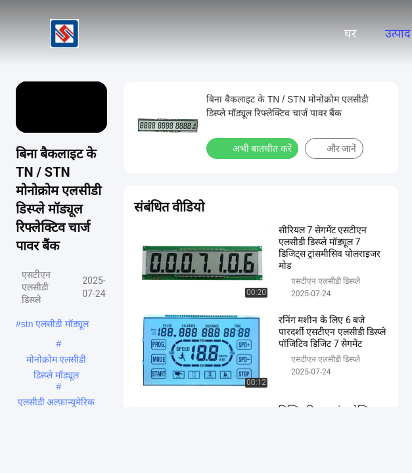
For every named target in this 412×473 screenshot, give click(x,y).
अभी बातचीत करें (254, 147)
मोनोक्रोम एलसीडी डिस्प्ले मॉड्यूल (56, 360)
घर (350, 33)
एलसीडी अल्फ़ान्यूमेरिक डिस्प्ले (56, 403)
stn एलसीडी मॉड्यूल (55, 324)
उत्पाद (398, 33)
